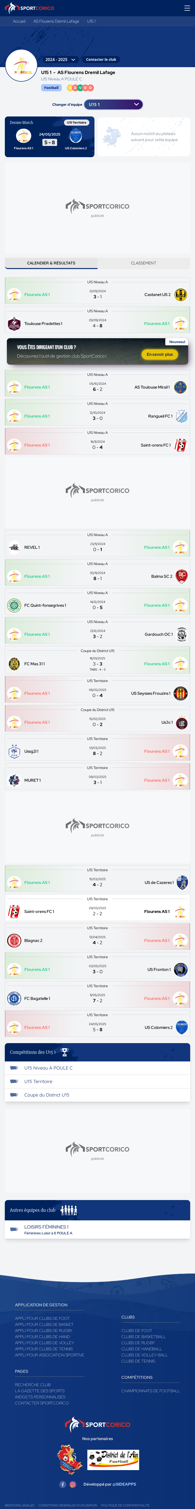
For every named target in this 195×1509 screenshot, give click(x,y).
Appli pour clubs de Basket (44, 1331)
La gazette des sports (39, 1398)
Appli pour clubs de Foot (42, 1325)
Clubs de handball (141, 1356)
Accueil (19, 21)
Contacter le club (101, 59)
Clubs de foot (136, 1337)
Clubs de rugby (138, 1350)
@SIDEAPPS (124, 1491)
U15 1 (91, 21)
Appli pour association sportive (49, 1362)
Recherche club (33, 1392)
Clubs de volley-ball (144, 1362)
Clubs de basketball (143, 1344)
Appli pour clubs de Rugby (43, 1337)
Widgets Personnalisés (40, 1404)
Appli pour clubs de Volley (44, 1350)
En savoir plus (160, 360)
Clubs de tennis (138, 1368)
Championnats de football (150, 1398)
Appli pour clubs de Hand (42, 1344)
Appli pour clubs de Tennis (44, 1356)
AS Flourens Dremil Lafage (56, 21)
